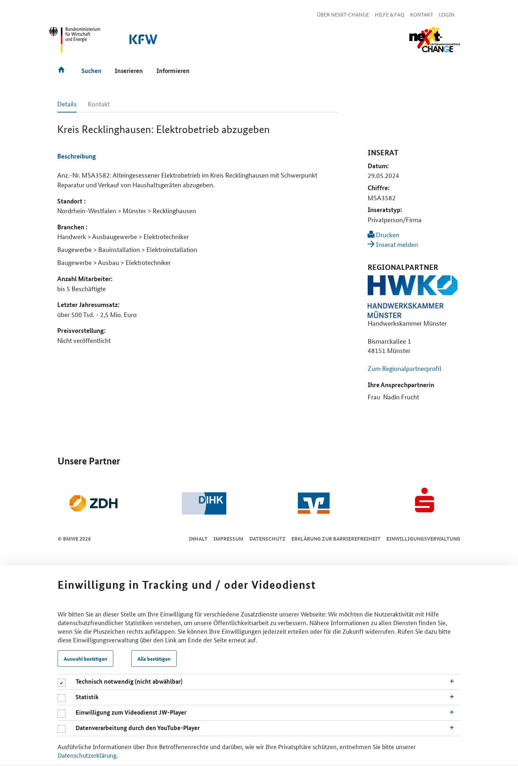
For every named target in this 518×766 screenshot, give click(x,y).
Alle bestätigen (154, 658)
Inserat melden (393, 244)
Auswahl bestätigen (85, 658)
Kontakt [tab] (99, 103)
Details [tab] (67, 103)
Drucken (383, 234)
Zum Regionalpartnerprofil (404, 368)
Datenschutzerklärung (87, 755)
